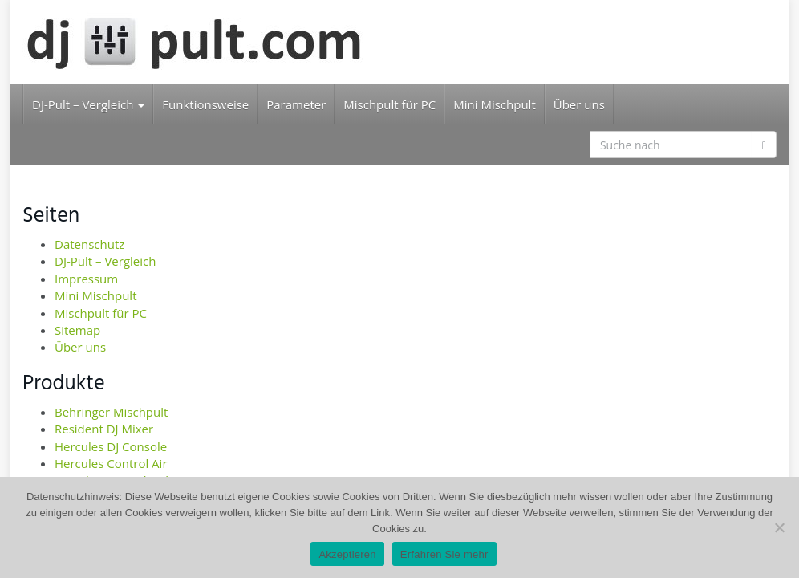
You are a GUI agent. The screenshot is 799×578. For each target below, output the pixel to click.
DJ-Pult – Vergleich (88, 104)
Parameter (296, 104)
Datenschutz (89, 244)
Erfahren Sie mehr (444, 554)
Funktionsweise (205, 104)
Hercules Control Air (111, 463)
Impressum (86, 279)
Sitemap (77, 330)
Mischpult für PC (389, 104)
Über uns (579, 104)
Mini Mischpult (494, 104)
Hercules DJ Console (111, 446)
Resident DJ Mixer (104, 429)
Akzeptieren (346, 554)
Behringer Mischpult (111, 412)
